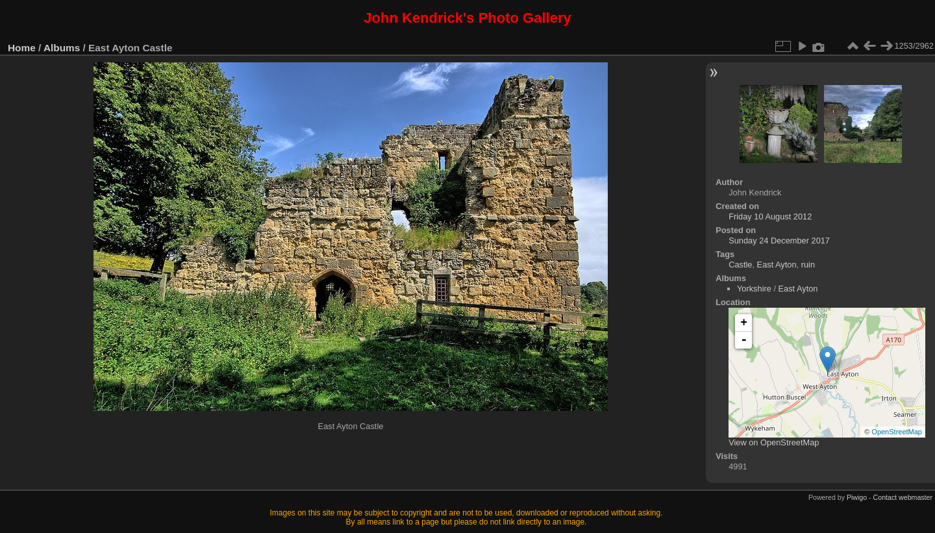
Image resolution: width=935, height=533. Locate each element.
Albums (62, 47)
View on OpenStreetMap (774, 442)
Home (22, 47)
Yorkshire (754, 288)
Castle (740, 264)
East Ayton (777, 264)
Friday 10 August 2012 (770, 216)
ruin (808, 264)
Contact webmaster (902, 497)
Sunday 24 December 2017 (779, 240)
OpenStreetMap (896, 432)
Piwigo (857, 497)
